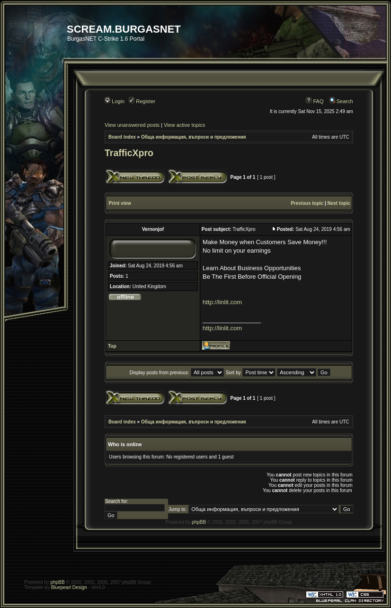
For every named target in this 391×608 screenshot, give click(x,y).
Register (142, 101)
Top (112, 346)
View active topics (184, 125)
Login (114, 101)
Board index (122, 137)
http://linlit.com (222, 302)
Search (341, 101)
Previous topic (307, 203)
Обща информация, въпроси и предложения (193, 137)
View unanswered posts (132, 125)
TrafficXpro (129, 153)
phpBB (199, 522)
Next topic (338, 203)
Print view (120, 203)
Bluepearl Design (69, 587)
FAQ (314, 101)
